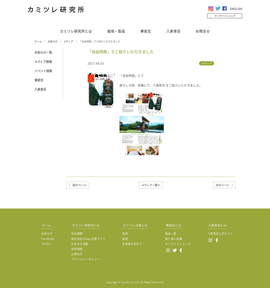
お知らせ (53, 41)
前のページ (79, 185)
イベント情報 (43, 71)
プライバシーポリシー (85, 259)
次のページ (222, 185)
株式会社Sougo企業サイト (88, 239)
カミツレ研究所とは (76, 31)
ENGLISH (236, 9)
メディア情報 (43, 61)
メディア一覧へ (150, 185)
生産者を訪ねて (132, 244)
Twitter (46, 244)
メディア (68, 41)
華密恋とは (173, 225)
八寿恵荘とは (217, 225)
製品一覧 (170, 233)
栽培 (125, 233)
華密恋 (145, 31)
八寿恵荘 (173, 31)
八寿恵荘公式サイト (220, 233)
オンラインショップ (225, 16)
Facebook (47, 239)
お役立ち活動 (79, 244)
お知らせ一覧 (43, 52)
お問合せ (203, 31)
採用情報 (76, 249)
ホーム (38, 41)
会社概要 (76, 233)
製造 (125, 239)
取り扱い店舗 (173, 239)
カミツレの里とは (135, 225)
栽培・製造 (116, 31)
